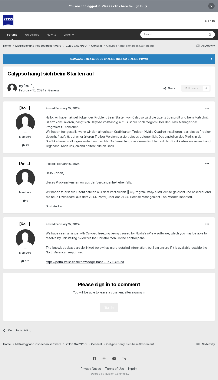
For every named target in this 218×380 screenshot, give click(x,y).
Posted (63, 108)
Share (169, 88)
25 (25, 145)
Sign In (210, 20)
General (53, 90)
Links (69, 34)
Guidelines (32, 34)
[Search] (162, 34)
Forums (12, 36)
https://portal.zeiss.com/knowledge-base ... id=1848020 (85, 262)
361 (25, 261)
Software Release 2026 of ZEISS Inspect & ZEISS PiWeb (109, 59)
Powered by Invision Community (109, 373)
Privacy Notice (91, 368)
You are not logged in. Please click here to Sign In (106, 6)
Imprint (132, 368)
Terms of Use (114, 368)
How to (51, 34)
